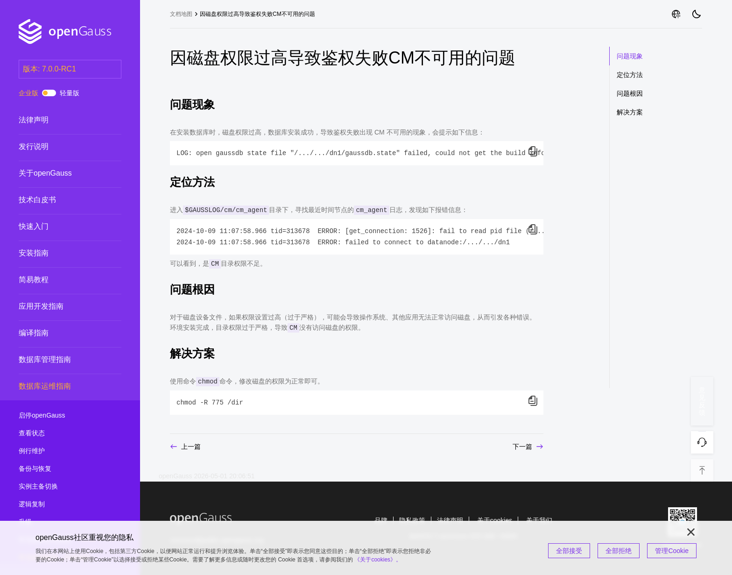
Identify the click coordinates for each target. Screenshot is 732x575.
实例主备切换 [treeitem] (61, 487)
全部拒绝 (618, 550)
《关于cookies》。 (377, 559)
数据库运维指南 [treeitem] (61, 386)
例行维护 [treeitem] (61, 451)
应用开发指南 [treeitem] (61, 306)
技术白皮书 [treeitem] (61, 200)
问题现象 (630, 56)
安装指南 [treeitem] (61, 253)
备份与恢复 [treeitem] (61, 469)
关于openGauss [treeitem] (61, 173)
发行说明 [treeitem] (61, 146)
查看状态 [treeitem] (61, 433)
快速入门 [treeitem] (61, 226)
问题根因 (630, 93)
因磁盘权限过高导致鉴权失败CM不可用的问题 (257, 14)
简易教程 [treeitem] (61, 279)
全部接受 (569, 550)
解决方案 (630, 112)
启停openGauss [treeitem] (61, 416)
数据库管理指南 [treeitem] (61, 359)
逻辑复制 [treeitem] (61, 504)
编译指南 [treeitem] (61, 333)
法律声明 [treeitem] (61, 120)
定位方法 (630, 74)
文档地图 (181, 14)
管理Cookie (672, 550)
